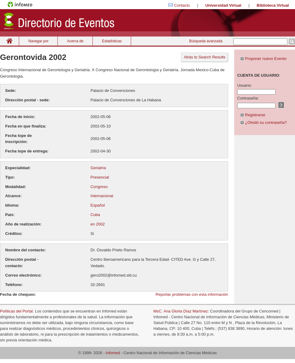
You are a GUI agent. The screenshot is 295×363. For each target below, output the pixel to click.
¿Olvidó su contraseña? (263, 122)
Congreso (99, 186)
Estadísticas (112, 41)
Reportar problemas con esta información (192, 294)
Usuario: (244, 85)
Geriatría (98, 168)
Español (98, 205)
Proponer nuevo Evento (263, 58)
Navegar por (38, 41)
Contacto (182, 5)
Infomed (113, 353)
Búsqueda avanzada (205, 41)
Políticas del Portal (16, 311)
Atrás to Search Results (204, 57)
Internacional (102, 196)
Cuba (95, 214)
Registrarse (252, 115)
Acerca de (75, 41)
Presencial (100, 177)
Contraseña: (248, 98)
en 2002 (98, 224)
